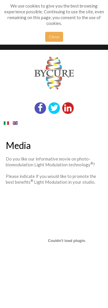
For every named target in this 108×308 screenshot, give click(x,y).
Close (54, 36)
